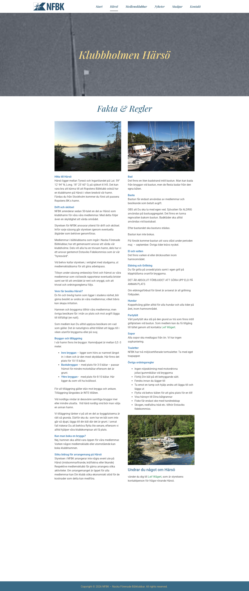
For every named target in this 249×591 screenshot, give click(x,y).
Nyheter (159, 7)
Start (99, 7)
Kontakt (195, 7)
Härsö (114, 7)
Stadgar (177, 7)
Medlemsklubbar (136, 7)
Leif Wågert (168, 327)
